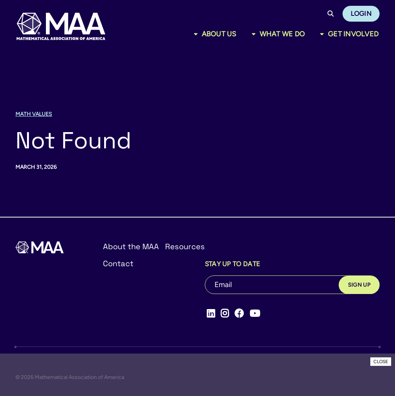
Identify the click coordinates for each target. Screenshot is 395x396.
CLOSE (380, 361)
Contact (118, 263)
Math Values (33, 114)
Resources (185, 246)
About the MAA (131, 246)
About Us (219, 34)
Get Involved (353, 34)
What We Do (282, 34)
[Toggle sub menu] (197, 34)
